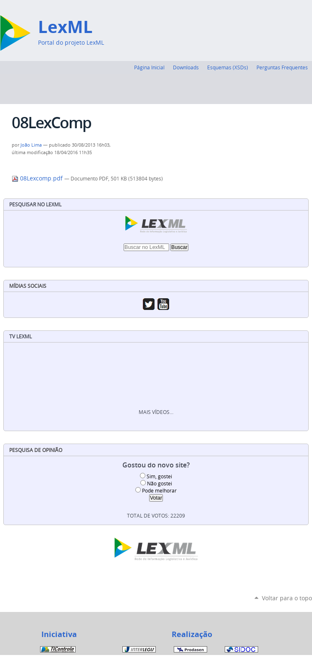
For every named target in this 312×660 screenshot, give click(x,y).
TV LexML (20, 336)
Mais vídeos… (156, 412)
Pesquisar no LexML (35, 204)
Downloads (186, 67)
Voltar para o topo (287, 598)
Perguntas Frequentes (282, 67)
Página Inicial (149, 67)
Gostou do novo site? (156, 465)
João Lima (31, 145)
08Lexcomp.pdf (38, 178)
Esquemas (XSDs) (227, 67)
